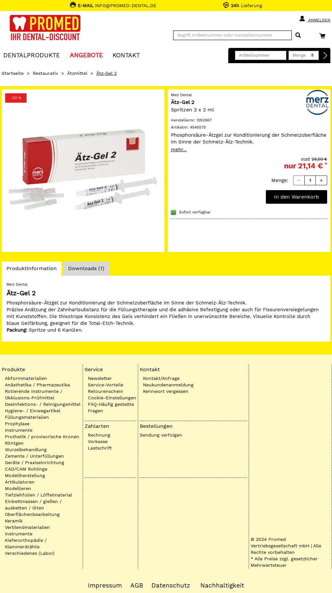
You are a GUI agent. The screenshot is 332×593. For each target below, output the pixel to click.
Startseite (13, 73)
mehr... (179, 150)
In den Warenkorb (296, 197)
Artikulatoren (20, 482)
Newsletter (100, 378)
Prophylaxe (17, 423)
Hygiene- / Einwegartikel (32, 410)
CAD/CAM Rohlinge (26, 469)
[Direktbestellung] (325, 56)
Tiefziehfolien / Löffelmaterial (38, 494)
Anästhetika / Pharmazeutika (37, 384)
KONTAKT (126, 55)
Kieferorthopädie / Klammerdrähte (26, 543)
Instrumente (18, 430)
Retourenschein (105, 391)
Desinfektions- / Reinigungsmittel (42, 404)
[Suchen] (298, 35)
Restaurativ (45, 73)
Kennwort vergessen (165, 391)
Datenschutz (170, 585)
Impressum (105, 585)
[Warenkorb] (324, 36)
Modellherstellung (25, 475)
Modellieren (18, 488)
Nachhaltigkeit (222, 585)
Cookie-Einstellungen (112, 397)
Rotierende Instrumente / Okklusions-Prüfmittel (33, 394)
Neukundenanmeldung (168, 384)
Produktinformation (31, 270)
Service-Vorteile (105, 384)
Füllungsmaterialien (27, 417)
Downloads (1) (86, 268)
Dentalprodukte (31, 55)
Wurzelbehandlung (26, 449)
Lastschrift (100, 447)
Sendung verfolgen (161, 435)
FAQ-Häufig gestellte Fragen (111, 407)
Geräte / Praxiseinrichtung (34, 462)
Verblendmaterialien (27, 527)
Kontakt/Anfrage (161, 378)
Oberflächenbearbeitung (32, 514)
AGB (136, 585)
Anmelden (314, 18)
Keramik (14, 520)
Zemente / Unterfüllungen (34, 456)
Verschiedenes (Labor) (29, 553)
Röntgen (14, 443)
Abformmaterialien (26, 378)
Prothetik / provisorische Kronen (42, 436)
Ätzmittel (77, 73)
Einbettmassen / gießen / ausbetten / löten (33, 504)
